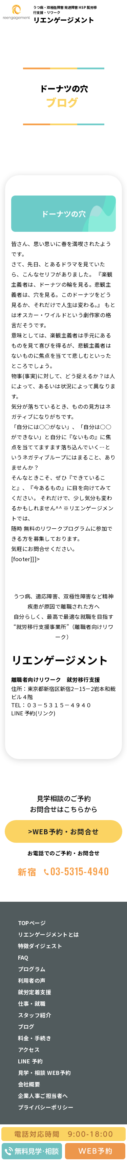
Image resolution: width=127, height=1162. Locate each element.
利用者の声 (32, 980)
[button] (117, 74)
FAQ (23, 957)
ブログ (26, 1026)
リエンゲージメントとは (48, 934)
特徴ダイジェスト (40, 946)
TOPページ (32, 923)
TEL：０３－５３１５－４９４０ (51, 705)
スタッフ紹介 (34, 1015)
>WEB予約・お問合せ (63, 831)
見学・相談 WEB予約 (44, 1072)
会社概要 (29, 1084)
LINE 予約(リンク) (33, 713)
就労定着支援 (34, 992)
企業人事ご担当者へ (43, 1096)
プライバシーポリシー (46, 1107)
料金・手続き (34, 1038)
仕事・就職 (32, 1003)
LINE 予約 (30, 1061)
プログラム (32, 969)
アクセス (29, 1049)
